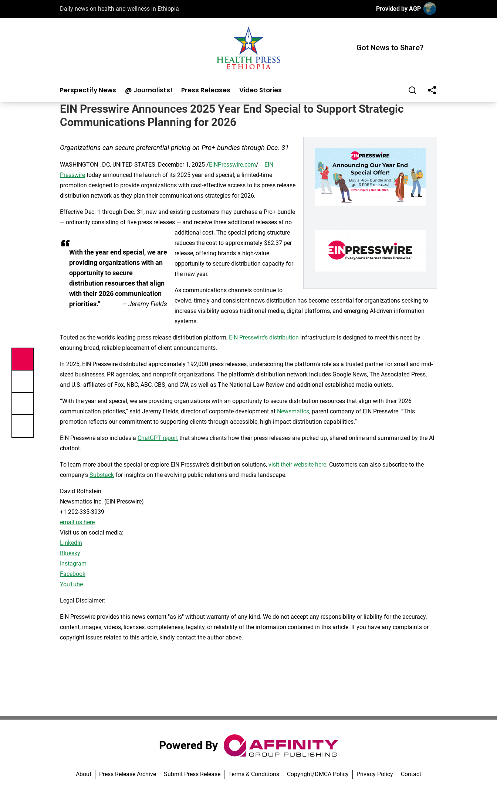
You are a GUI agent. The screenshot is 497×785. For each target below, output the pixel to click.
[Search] (412, 90)
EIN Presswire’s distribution (264, 337)
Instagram (73, 563)
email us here (77, 522)
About (83, 774)
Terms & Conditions (253, 774)
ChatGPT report (158, 437)
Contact (411, 774)
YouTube (71, 584)
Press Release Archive (127, 774)
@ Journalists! (148, 90)
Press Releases (205, 90)
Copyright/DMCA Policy (318, 774)
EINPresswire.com (232, 164)
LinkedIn (71, 542)
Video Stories (260, 90)
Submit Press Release (192, 774)
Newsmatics (293, 411)
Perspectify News (88, 90)
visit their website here (297, 464)
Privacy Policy (374, 774)
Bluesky (70, 553)
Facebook (72, 573)
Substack (101, 474)
